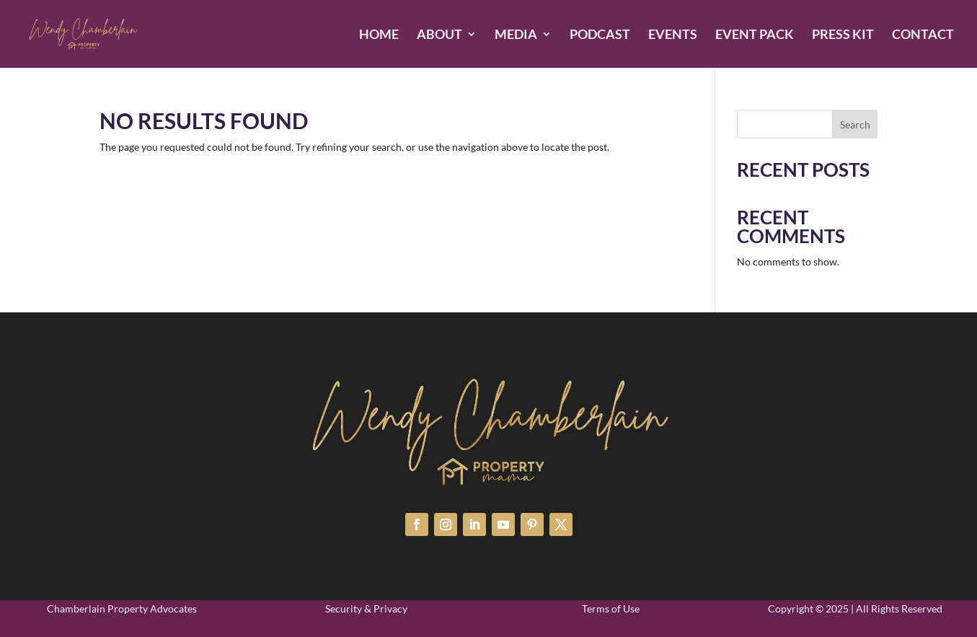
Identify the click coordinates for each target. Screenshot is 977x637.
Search (855, 124)
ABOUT (439, 35)
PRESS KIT (843, 35)
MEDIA (516, 35)
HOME (379, 35)
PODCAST (600, 35)
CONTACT (923, 35)
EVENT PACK (754, 35)
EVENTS (672, 35)
